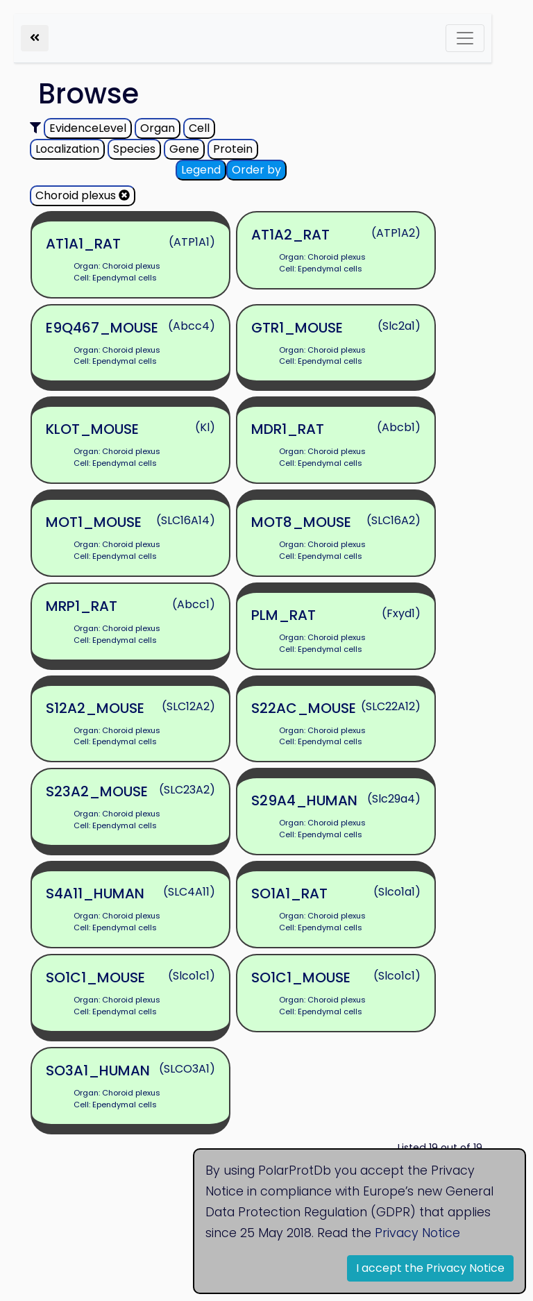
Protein (233, 149)
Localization (67, 149)
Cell (199, 128)
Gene (184, 149)
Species (134, 149)
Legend (201, 170)
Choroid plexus (82, 195)
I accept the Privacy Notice (430, 1268)
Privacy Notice (417, 1233)
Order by (256, 170)
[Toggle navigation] (465, 38)
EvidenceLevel (87, 128)
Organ (157, 128)
